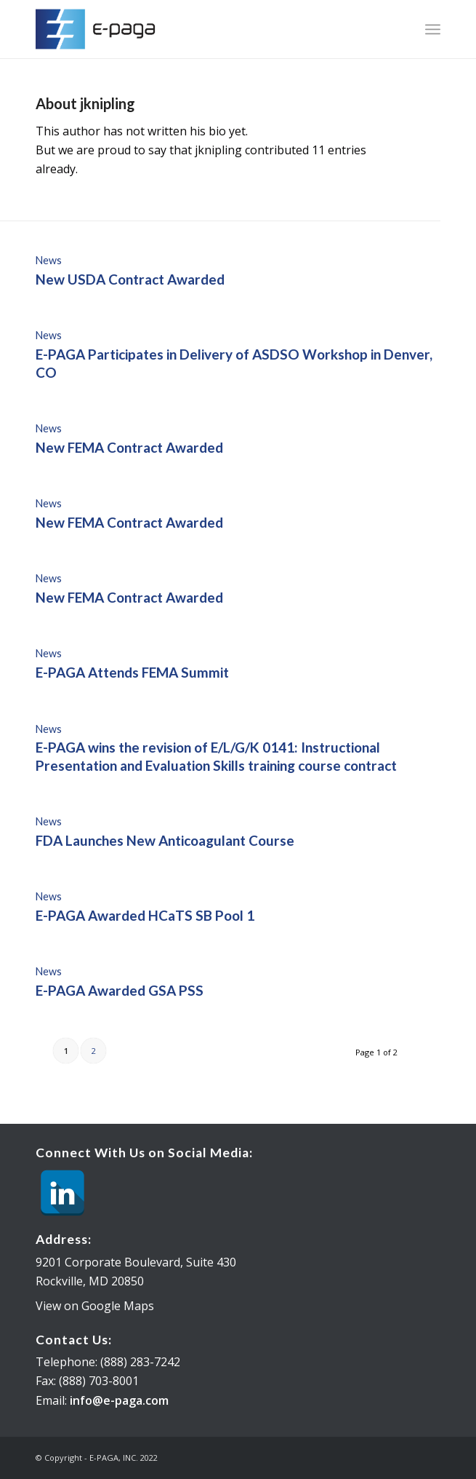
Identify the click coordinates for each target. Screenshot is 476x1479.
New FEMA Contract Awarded (129, 447)
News (49, 260)
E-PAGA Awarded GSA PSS (119, 990)
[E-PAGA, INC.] (197, 29)
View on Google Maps (95, 1306)
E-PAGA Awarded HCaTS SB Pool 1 (145, 915)
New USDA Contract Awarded (130, 279)
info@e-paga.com (119, 1400)
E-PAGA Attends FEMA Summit (132, 672)
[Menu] (432, 29)
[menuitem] (432, 29)
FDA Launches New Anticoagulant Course (165, 840)
